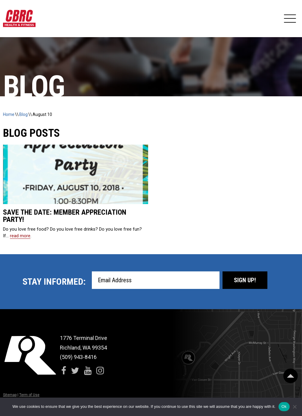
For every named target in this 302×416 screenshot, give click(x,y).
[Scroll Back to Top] (290, 376)
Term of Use (29, 395)
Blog (23, 114)
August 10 (42, 114)
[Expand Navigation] (290, 18)
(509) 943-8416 (78, 357)
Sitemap (10, 395)
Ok (284, 406)
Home (8, 114)
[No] (294, 407)
